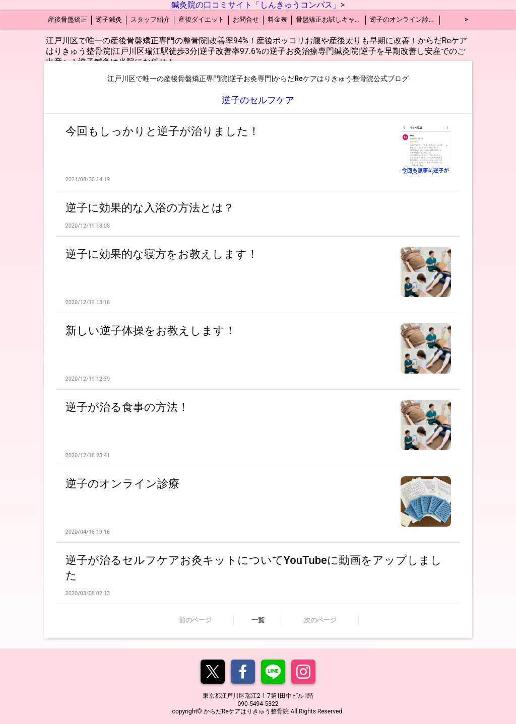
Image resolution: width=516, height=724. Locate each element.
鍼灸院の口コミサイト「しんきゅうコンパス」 (256, 5)
